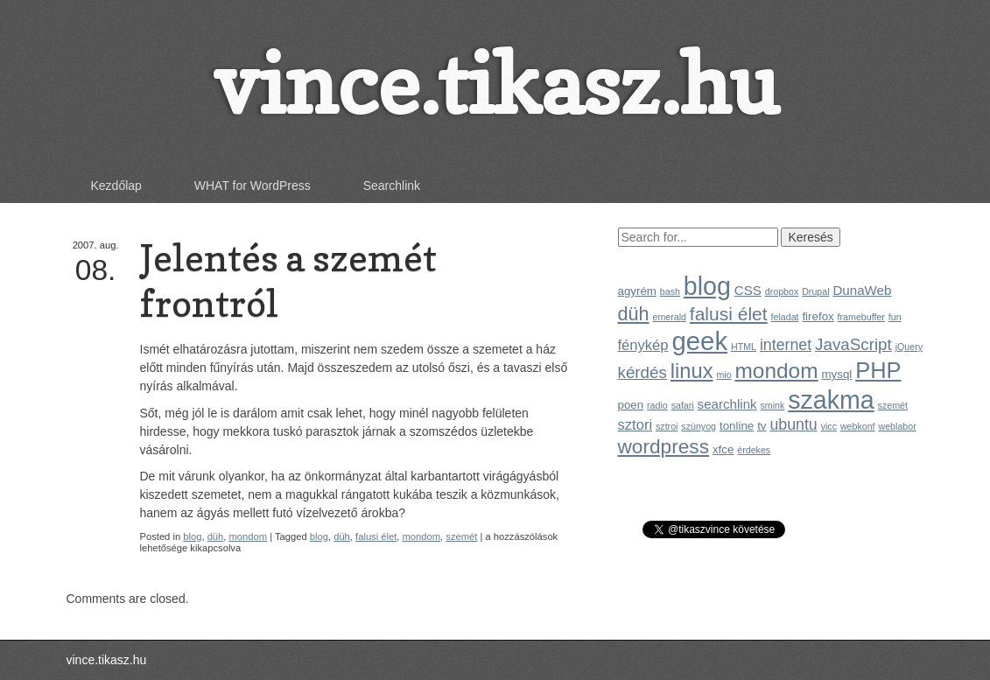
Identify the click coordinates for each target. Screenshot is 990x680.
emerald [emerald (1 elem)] (669, 317)
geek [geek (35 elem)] (699, 340)
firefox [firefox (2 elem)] (817, 316)
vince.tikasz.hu (495, 83)
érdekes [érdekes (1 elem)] (753, 450)
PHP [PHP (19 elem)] (878, 370)
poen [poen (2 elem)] (631, 404)
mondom (248, 536)
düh (215, 536)
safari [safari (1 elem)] (682, 405)
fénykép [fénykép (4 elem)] (643, 345)
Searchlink (391, 186)
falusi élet (376, 536)
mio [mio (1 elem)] (723, 374)
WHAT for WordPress (252, 186)
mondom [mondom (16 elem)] (776, 370)
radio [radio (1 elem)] (657, 405)
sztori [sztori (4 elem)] (635, 425)
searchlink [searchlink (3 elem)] (727, 403)
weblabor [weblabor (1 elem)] (897, 426)
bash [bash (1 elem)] (670, 291)
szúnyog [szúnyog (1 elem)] (698, 426)
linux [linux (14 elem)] (692, 371)
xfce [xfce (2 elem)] (723, 449)
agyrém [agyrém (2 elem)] (637, 291)
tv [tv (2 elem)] (761, 425)
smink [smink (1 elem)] (773, 405)
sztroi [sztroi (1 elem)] (667, 426)
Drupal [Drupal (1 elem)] (815, 291)
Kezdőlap (116, 186)
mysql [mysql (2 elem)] (836, 374)
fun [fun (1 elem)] (895, 317)
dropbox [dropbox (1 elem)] (782, 291)
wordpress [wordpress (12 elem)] (664, 446)
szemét (461, 536)
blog (192, 536)
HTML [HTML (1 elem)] (743, 346)
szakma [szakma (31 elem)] (831, 400)
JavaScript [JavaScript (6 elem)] (853, 344)
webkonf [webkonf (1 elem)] (857, 426)
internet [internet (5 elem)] (785, 345)
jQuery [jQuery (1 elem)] (909, 346)
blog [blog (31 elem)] (707, 286)
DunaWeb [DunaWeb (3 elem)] (861, 290)
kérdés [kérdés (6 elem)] (642, 372)
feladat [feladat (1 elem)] (785, 317)
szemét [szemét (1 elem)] (893, 405)
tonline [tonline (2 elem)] (737, 425)
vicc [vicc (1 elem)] (829, 426)
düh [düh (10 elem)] (633, 314)
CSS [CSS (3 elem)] (748, 290)
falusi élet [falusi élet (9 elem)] (729, 314)
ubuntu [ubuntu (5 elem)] (793, 424)
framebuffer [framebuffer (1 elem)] (861, 317)
